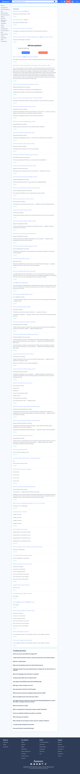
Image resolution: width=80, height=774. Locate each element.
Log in (77, 1)
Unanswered (5, 746)
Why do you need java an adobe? (20, 705)
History (2, 25)
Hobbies (2, 27)
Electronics (3, 18)
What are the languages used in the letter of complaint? (26, 674)
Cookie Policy (60, 753)
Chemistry (23, 744)
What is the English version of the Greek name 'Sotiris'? (26, 696)
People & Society (4, 34)
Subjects (2, 5)
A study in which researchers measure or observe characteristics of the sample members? (34, 657)
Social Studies (3, 37)
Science (2, 36)
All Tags (4, 744)
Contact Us (60, 744)
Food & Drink (3, 23)
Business (2, 16)
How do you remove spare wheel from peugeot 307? (25, 654)
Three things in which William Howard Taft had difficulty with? (27, 681)
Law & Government (5, 30)
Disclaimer (60, 751)
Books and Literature (5, 14)
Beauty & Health (4, 13)
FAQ (40, 753)
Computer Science (25, 756)
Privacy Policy (60, 749)
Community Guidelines (44, 742)
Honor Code (42, 744)
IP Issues (59, 756)
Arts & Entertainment (5, 9)
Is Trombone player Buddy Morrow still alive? (23, 724)
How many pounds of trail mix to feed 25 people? (24, 689)
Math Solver (42, 751)
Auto (2, 11)
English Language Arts (25, 751)
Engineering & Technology (3, 21)
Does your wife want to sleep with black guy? (23, 728)
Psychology (23, 753)
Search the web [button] (26, 52)
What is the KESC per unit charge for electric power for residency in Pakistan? (31, 720)
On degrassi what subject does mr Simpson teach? (24, 678)
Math (2, 32)
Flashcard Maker (43, 746)
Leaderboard (5, 742)
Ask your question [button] (43, 52)
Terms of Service (61, 746)
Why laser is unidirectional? (19, 661)
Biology (22, 746)
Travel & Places (4, 41)
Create (68, 1)
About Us (60, 742)
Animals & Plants (4, 7)
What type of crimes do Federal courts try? (23, 685)
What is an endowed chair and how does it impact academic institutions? (30, 709)
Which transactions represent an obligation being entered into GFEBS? (29, 693)
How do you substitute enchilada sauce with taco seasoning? (27, 713)
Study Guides (42, 749)
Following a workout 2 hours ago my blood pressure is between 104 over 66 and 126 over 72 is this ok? (34, 669)
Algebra (22, 742)
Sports (2, 39)
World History (24, 749)
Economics (23, 758)
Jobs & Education (4, 28)
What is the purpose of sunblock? (21, 717)
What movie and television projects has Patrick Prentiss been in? (28, 665)
